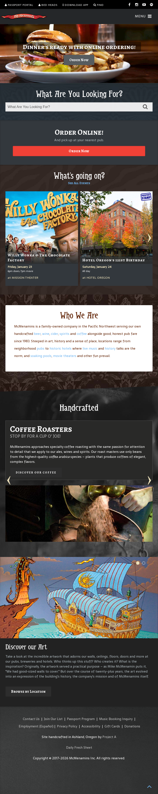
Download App (75, 5)
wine (45, 333)
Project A (109, 737)
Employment (28, 726)
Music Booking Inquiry (116, 719)
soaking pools (41, 356)
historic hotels (61, 348)
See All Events (79, 183)
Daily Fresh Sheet (79, 747)
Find (98, 5)
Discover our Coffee (36, 472)
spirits (64, 333)
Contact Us (31, 719)
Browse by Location (28, 691)
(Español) (46, 726)
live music (90, 348)
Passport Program (81, 719)
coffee (82, 333)
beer (37, 333)
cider (54, 333)
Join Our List (53, 719)
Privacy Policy (67, 726)
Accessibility (90, 726)
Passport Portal (19, 5)
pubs (40, 348)
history (110, 348)
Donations (132, 726)
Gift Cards (112, 726)
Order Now (79, 59)
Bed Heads (47, 5)
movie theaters (64, 356)
